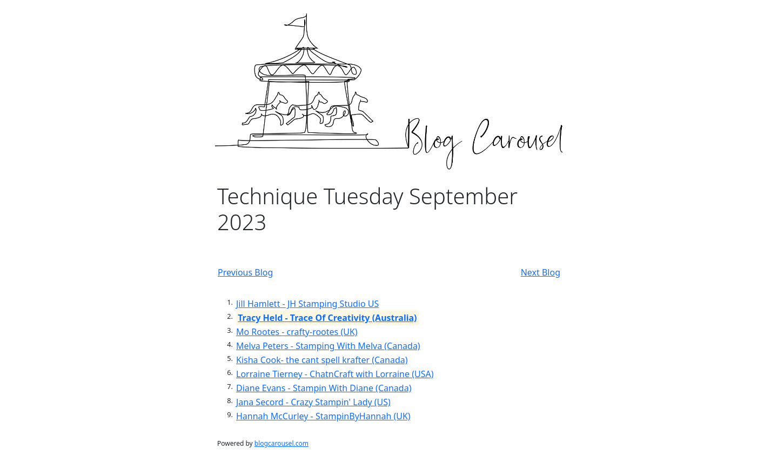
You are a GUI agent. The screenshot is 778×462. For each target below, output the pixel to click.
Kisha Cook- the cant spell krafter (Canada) (322, 360)
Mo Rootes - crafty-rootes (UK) (297, 332)
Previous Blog (245, 272)
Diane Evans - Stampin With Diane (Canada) (323, 388)
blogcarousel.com (281, 443)
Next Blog (540, 272)
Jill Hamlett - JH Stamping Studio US (307, 304)
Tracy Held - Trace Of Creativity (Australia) (327, 318)
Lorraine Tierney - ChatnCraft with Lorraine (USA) (334, 374)
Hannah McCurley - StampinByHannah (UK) (323, 416)
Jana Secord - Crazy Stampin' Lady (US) (313, 402)
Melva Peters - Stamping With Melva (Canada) (328, 346)
